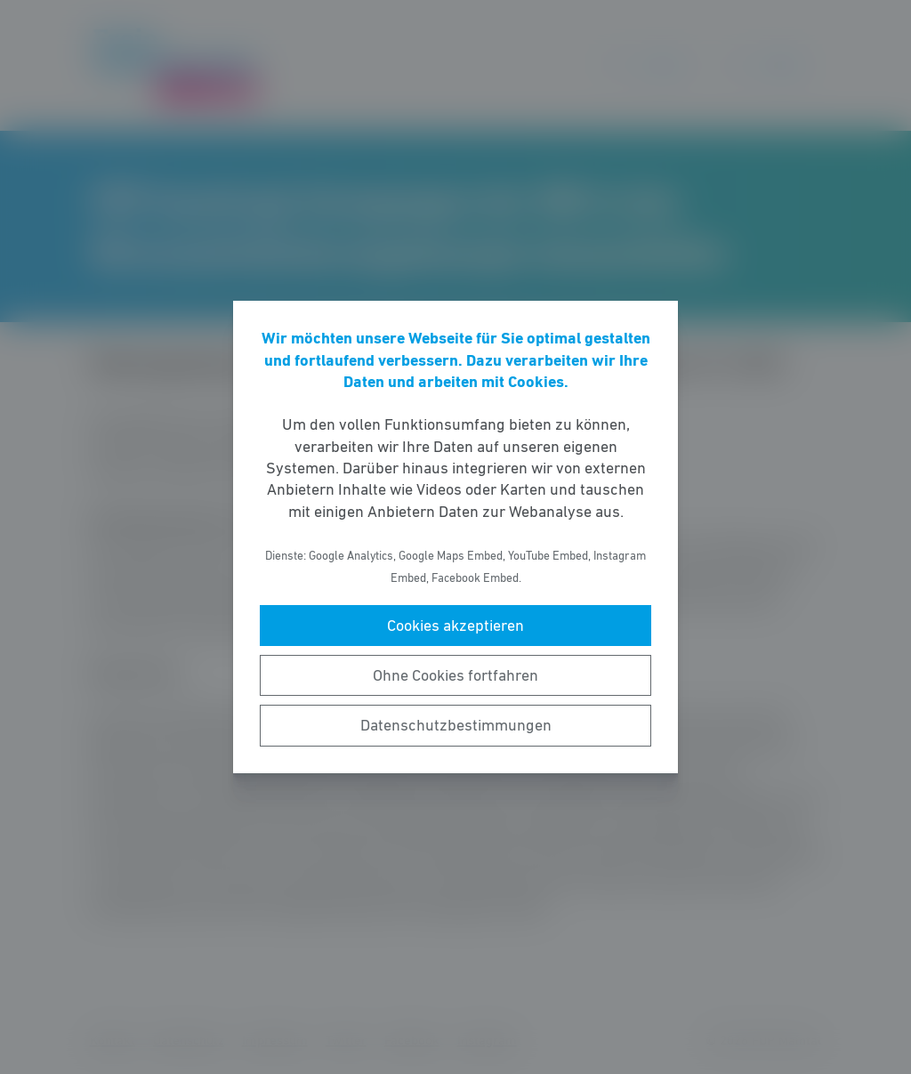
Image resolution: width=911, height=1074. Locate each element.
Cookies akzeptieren (455, 625)
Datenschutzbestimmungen (456, 725)
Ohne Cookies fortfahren (455, 675)
